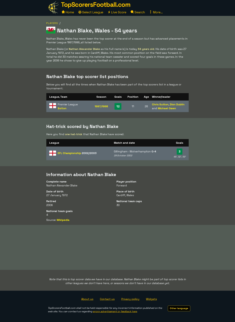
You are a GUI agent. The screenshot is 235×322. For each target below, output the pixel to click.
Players (52, 23)
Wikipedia (63, 220)
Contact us (107, 299)
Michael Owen (167, 108)
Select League (90, 12)
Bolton (62, 108)
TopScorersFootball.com (95, 5)
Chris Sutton (160, 104)
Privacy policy (130, 299)
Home (68, 12)
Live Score (117, 12)
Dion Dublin (177, 104)
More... (156, 12)
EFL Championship (77, 153)
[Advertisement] (117, 247)
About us (87, 299)
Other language (179, 308)
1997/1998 (101, 106)
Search (138, 12)
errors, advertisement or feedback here (115, 311)
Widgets (151, 299)
